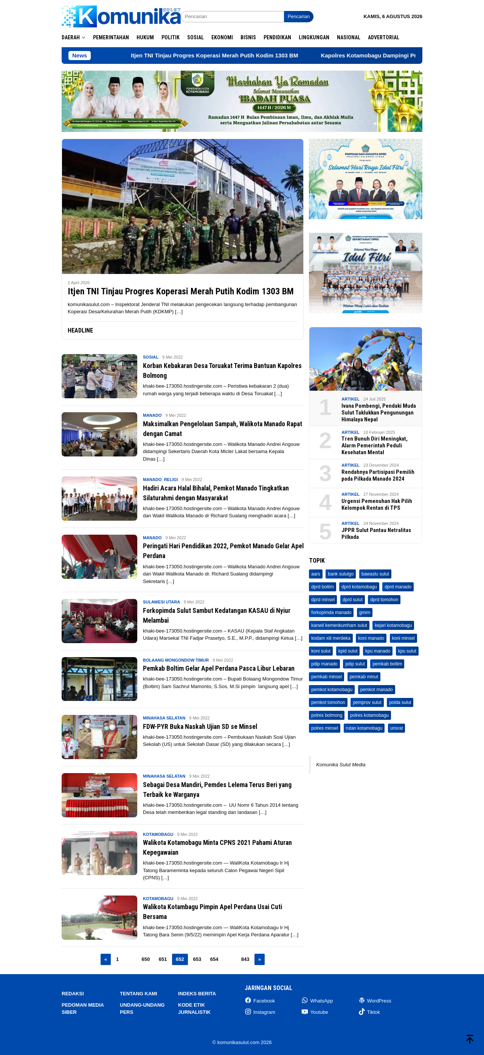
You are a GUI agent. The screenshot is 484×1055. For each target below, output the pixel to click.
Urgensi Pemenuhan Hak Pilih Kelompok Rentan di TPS (376, 504)
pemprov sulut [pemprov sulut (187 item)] (367, 702)
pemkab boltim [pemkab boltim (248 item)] (387, 664)
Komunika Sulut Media (340, 764)
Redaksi (73, 993)
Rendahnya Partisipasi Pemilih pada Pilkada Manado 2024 (377, 475)
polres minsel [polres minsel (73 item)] (324, 728)
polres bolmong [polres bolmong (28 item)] (326, 715)
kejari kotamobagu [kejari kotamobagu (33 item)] (393, 625)
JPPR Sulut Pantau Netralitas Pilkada (376, 533)
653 (197, 959)
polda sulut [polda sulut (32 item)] (400, 702)
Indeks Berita (197, 993)
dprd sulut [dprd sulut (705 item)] (353, 599)
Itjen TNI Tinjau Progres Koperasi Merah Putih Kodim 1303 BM (237, 55)
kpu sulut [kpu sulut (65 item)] (407, 651)
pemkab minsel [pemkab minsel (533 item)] (326, 676)
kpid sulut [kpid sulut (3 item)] (348, 651)
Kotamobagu (158, 834)
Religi (171, 479)
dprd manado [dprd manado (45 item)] (398, 586)
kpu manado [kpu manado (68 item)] (377, 651)
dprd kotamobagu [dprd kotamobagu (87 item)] (359, 586)
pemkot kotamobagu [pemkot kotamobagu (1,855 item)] (331, 689)
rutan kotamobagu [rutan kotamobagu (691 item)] (364, 728)
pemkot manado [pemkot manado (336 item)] (376, 689)
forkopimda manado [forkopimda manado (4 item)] (331, 612)
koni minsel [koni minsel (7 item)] (403, 638)
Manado (152, 415)
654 (214, 959)
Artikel (350, 399)
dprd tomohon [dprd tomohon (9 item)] (384, 599)
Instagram (260, 1012)
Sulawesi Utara (161, 602)
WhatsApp (317, 1000)
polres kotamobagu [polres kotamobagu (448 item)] (369, 715)
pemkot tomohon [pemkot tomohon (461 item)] (328, 702)
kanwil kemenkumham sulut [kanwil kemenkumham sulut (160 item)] (339, 625)
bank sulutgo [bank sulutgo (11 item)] (341, 574)
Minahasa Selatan (164, 718)
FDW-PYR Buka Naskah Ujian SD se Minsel (208, 725)
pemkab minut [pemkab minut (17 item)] (364, 676)
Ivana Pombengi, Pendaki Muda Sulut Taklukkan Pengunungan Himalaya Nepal (378, 412)
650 (145, 959)
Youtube (314, 1012)
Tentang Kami (138, 993)
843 (245, 959)
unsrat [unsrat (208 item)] (396, 728)
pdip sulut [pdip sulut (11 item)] (355, 664)
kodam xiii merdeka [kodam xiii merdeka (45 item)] (330, 638)
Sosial (150, 357)
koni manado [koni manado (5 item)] (371, 638)
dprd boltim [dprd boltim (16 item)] (322, 586)
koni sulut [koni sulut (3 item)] (320, 651)
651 (163, 959)
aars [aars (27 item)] (315, 574)
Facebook (260, 1000)
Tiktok (369, 1012)
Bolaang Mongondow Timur (176, 659)
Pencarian (299, 16)
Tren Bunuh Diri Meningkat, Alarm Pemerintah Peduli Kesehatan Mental (374, 445)
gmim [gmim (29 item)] (364, 612)
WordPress (374, 1000)
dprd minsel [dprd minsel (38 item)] (323, 599)
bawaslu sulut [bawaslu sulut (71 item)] (375, 574)
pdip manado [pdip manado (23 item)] (324, 664)
